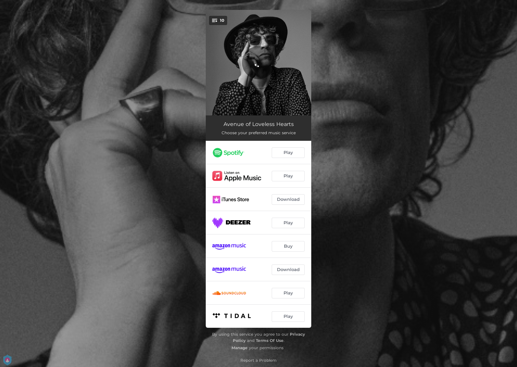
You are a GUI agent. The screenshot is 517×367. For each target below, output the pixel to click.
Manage (239, 347)
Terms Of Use (270, 340)
